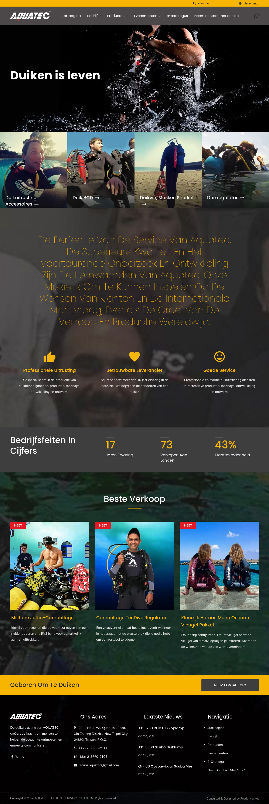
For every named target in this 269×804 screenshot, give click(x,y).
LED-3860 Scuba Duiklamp (160, 747)
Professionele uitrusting (49, 370)
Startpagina (71, 15)
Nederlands (251, 3)
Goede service (219, 370)
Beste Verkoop (134, 499)
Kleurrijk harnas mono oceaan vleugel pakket (215, 621)
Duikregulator (225, 198)
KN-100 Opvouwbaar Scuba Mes (165, 766)
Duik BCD (86, 198)
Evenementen (147, 15)
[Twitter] (16, 757)
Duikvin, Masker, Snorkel (166, 201)
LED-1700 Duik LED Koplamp (161, 728)
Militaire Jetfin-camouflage (42, 618)
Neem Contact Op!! (230, 685)
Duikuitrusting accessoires (22, 201)
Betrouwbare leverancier (134, 370)
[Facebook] (12, 757)
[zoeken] (194, 3)
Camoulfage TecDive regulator (131, 618)
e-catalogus (177, 15)
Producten (117, 15)
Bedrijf (94, 15)
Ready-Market (249, 798)
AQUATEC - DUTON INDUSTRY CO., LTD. (62, 798)
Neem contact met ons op (216, 15)
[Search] (217, 3)
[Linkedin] (22, 757)
